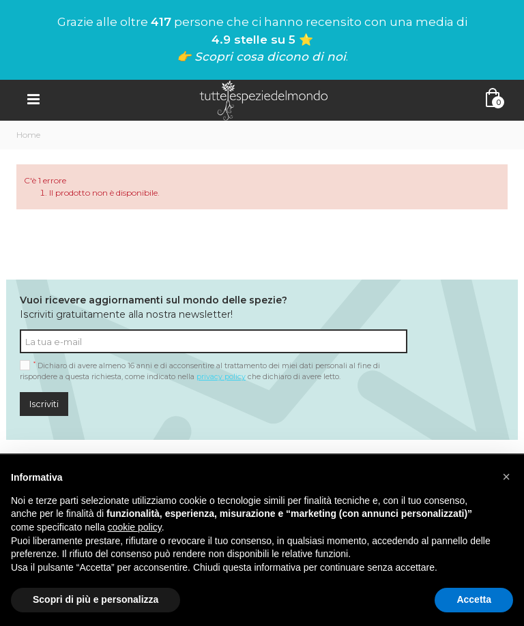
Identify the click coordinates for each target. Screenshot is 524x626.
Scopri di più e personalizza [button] (95, 599)
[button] (506, 477)
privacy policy (221, 376)
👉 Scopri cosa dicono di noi (261, 56)
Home (28, 135)
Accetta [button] (473, 599)
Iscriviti (44, 403)
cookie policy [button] (135, 527)
